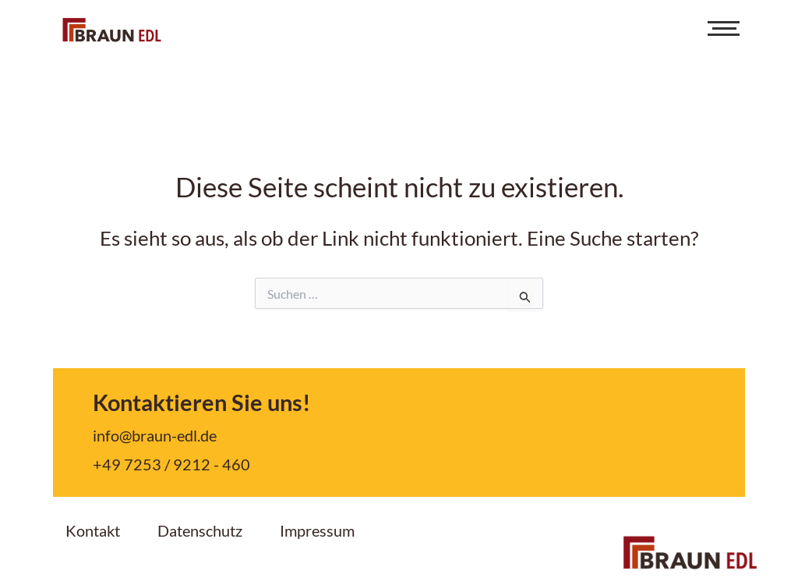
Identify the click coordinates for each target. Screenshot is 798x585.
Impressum (317, 530)
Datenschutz (199, 530)
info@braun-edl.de (155, 435)
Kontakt (92, 530)
